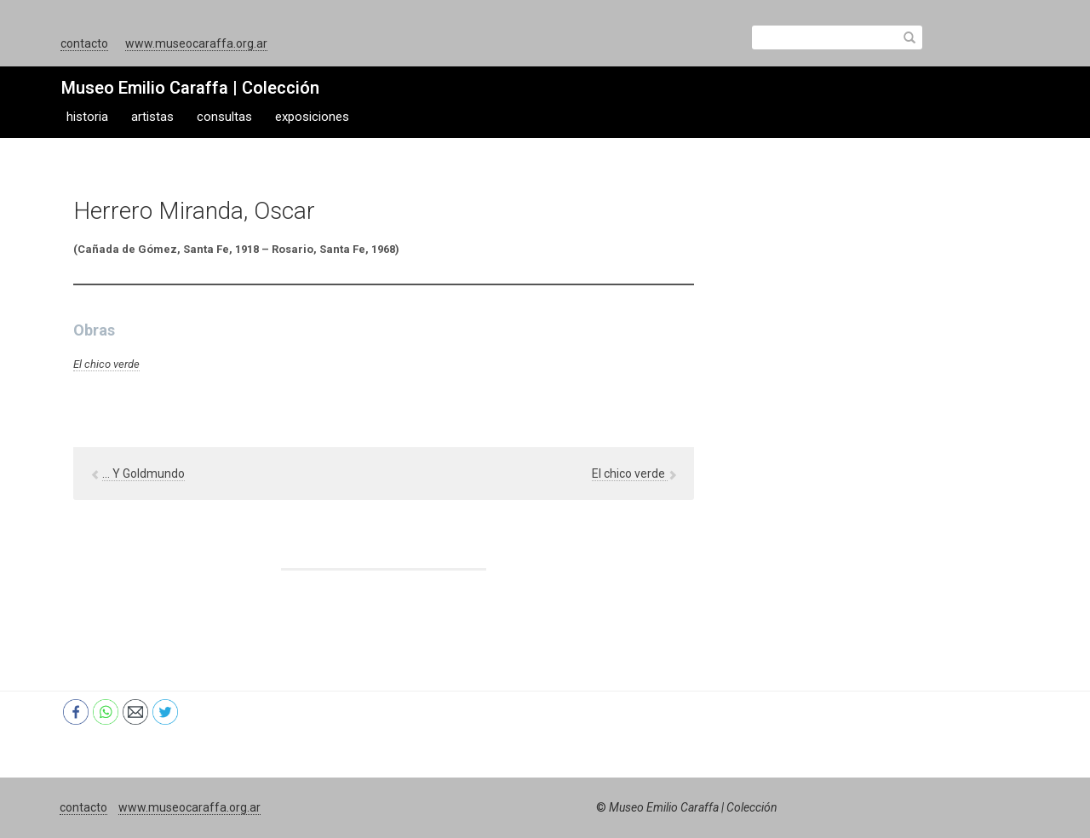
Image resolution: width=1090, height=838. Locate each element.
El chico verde (106, 364)
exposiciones (312, 116)
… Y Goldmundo (143, 473)
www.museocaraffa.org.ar (196, 43)
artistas (152, 116)
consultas (224, 116)
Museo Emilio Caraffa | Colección (190, 87)
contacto (84, 43)
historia (87, 116)
